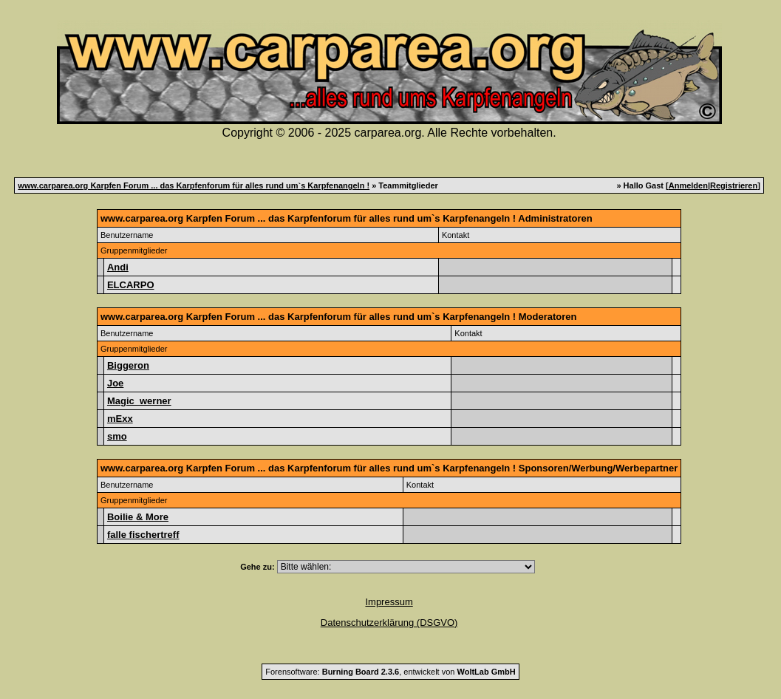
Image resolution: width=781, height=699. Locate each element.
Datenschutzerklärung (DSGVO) (389, 622)
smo (117, 436)
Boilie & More (137, 516)
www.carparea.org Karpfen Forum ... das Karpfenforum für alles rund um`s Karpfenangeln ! (193, 185)
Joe (115, 383)
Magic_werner (139, 400)
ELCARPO (130, 284)
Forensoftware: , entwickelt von (390, 671)
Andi (118, 267)
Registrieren (733, 185)
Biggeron (128, 365)
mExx (120, 418)
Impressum (388, 601)
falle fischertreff (143, 534)
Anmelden (688, 185)
